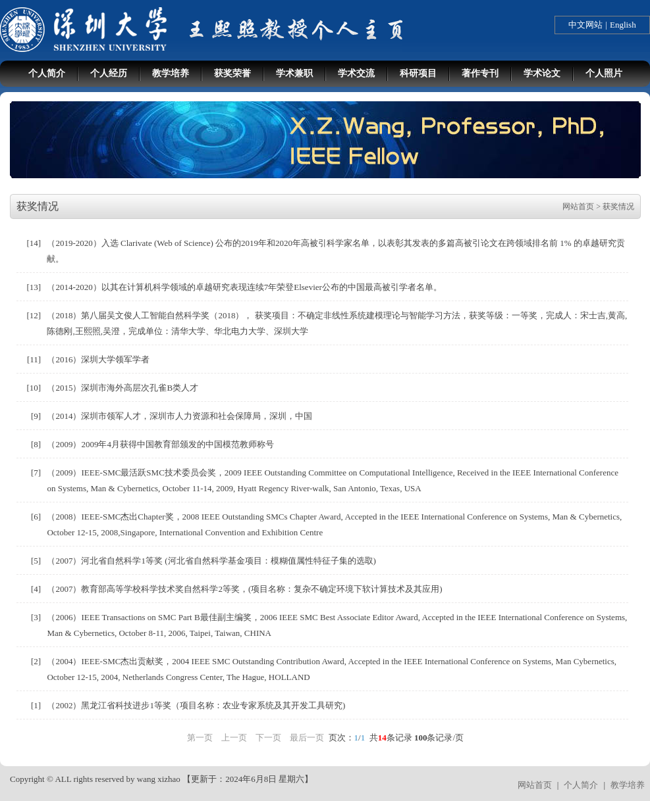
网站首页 (578, 206)
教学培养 (170, 73)
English (623, 25)
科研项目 (418, 73)
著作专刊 (480, 73)
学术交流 (356, 73)
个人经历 (108, 73)
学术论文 (542, 73)
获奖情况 (618, 206)
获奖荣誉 (232, 73)
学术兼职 (294, 73)
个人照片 (603, 73)
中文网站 (585, 25)
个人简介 (46, 73)
